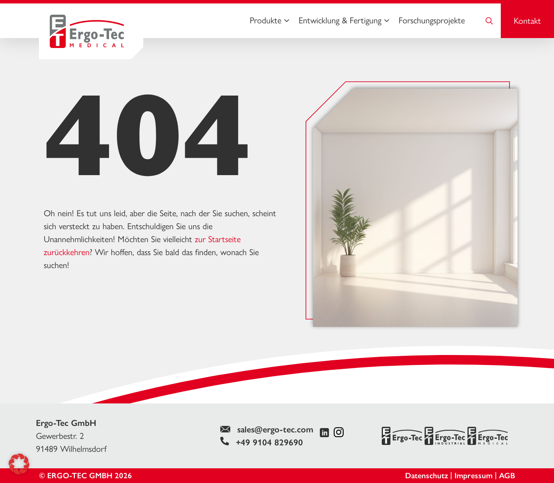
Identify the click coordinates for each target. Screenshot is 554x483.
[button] (19, 464)
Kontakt (527, 21)
